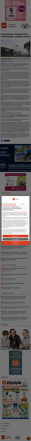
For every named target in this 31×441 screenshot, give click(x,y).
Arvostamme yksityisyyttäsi (9, 203)
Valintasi (23, 204)
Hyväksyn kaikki (15, 236)
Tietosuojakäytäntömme (15, 241)
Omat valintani (15, 239)
